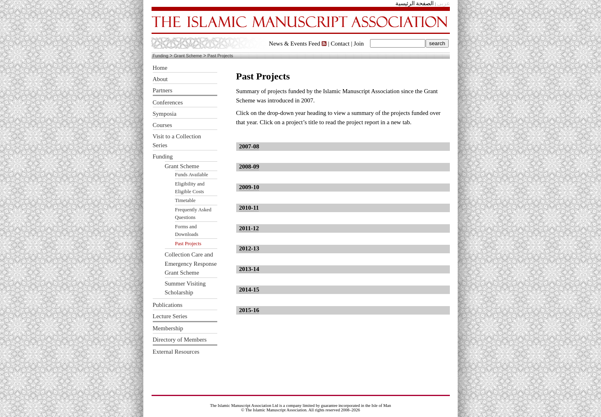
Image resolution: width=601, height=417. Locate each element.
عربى (443, 3)
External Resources (176, 351)
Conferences (168, 102)
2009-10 (249, 187)
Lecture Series (170, 316)
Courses (162, 125)
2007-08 (249, 146)
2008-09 (249, 166)
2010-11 (249, 207)
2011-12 (249, 228)
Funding (160, 55)
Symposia (165, 114)
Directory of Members (180, 339)
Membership (168, 328)
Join (359, 43)
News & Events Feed (297, 43)
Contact (340, 43)
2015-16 (249, 310)
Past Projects (220, 55)
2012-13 (249, 248)
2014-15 (249, 289)
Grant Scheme (188, 55)
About (160, 79)
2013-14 (249, 269)
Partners (163, 90)
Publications (168, 305)
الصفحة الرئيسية (414, 3)
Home (160, 68)
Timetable (185, 200)
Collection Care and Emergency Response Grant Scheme (191, 263)
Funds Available (191, 174)
